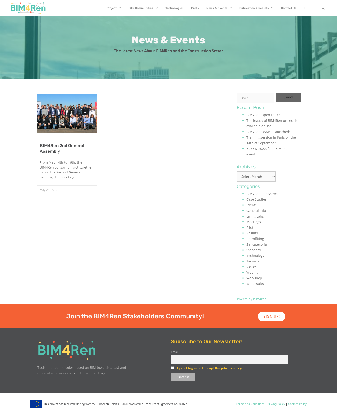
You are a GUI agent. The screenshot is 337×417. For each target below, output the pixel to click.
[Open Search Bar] (323, 8)
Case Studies (256, 199)
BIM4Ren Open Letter (263, 115)
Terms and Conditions (250, 404)
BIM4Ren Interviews (262, 194)
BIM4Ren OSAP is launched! (268, 131)
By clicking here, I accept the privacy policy (209, 368)
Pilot (249, 227)
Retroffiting (255, 238)
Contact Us (289, 8)
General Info (256, 210)
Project (116, 8)
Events (251, 205)
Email (174, 352)
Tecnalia (253, 261)
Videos (251, 267)
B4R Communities (145, 8)
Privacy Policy (276, 404)
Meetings (253, 222)
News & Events (221, 8)
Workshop (254, 278)
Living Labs (255, 216)
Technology (255, 255)
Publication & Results (258, 8)
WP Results (255, 283)
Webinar (253, 272)
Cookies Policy (297, 404)
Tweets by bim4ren (252, 299)
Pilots (195, 8)
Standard (253, 250)
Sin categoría (256, 244)
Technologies (174, 8)
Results (252, 233)
